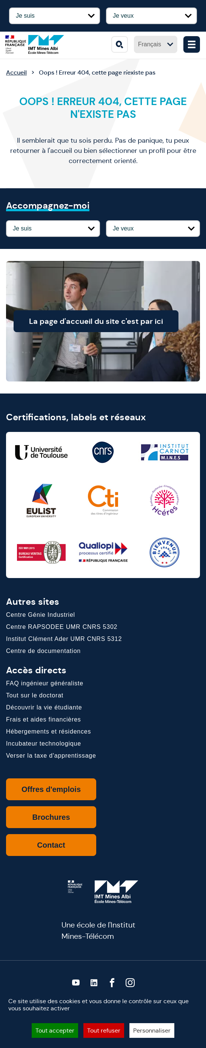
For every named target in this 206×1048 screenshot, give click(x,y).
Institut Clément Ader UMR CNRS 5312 (64, 639)
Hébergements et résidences (48, 731)
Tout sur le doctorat (34, 695)
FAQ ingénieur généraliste (44, 683)
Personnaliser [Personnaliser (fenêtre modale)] (152, 1030)
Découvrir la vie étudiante (44, 707)
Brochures (51, 817)
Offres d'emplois (51, 789)
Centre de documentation (43, 651)
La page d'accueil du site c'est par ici (109, 321)
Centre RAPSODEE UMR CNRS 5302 (61, 627)
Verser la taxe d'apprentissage (51, 755)
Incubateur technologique (43, 743)
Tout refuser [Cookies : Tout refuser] (103, 1030)
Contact (51, 845)
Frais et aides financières (43, 719)
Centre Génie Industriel (40, 615)
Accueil (16, 72)
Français (155, 44)
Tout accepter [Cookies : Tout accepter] (54, 1030)
